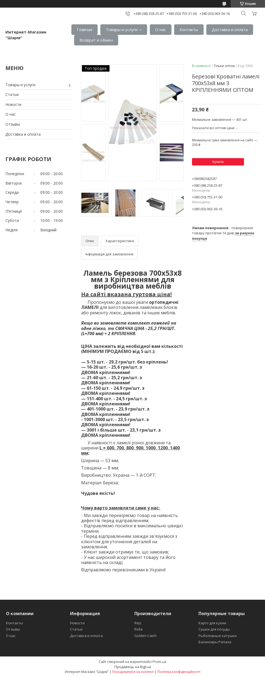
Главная (84, 29)
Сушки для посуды (214, 629)
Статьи (12, 94)
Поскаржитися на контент (133, 671)
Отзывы (12, 124)
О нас (160, 29)
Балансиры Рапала (214, 641)
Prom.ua (159, 661)
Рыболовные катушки (217, 635)
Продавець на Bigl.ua (132, 666)
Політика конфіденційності (178, 671)
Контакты (189, 29)
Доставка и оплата (230, 29)
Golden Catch (145, 635)
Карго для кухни (212, 623)
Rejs (137, 623)
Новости (13, 104)
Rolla (138, 629)
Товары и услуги (122, 29)
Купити (218, 162)
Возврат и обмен (96, 40)
